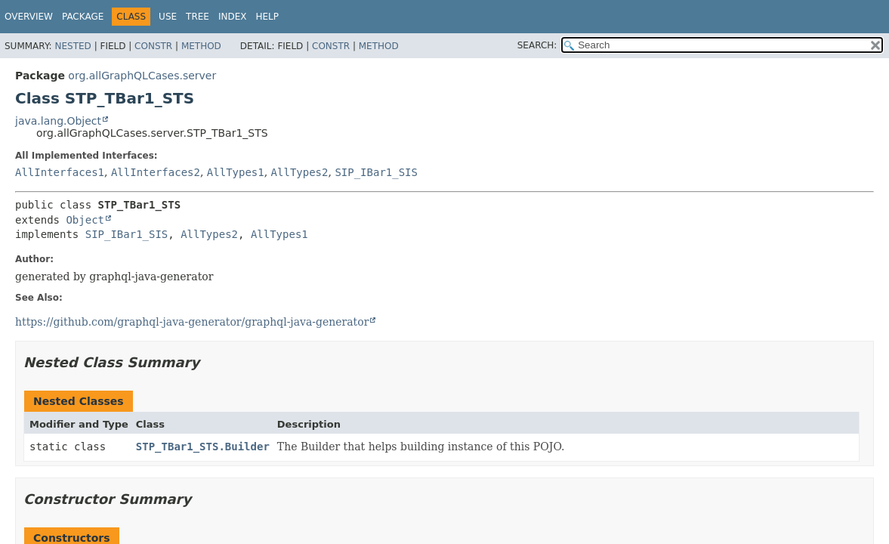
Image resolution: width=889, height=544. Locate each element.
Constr (153, 46)
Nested (72, 46)
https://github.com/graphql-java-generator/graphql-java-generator (192, 322)
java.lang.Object (58, 121)
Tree (197, 16)
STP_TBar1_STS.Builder (203, 446)
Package (82, 16)
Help (267, 16)
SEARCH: (537, 45)
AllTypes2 (300, 172)
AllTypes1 (235, 172)
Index (232, 16)
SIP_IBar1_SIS (376, 172)
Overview (29, 16)
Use (168, 16)
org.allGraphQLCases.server (142, 76)
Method (201, 46)
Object (85, 220)
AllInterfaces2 (155, 172)
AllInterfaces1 (59, 172)
